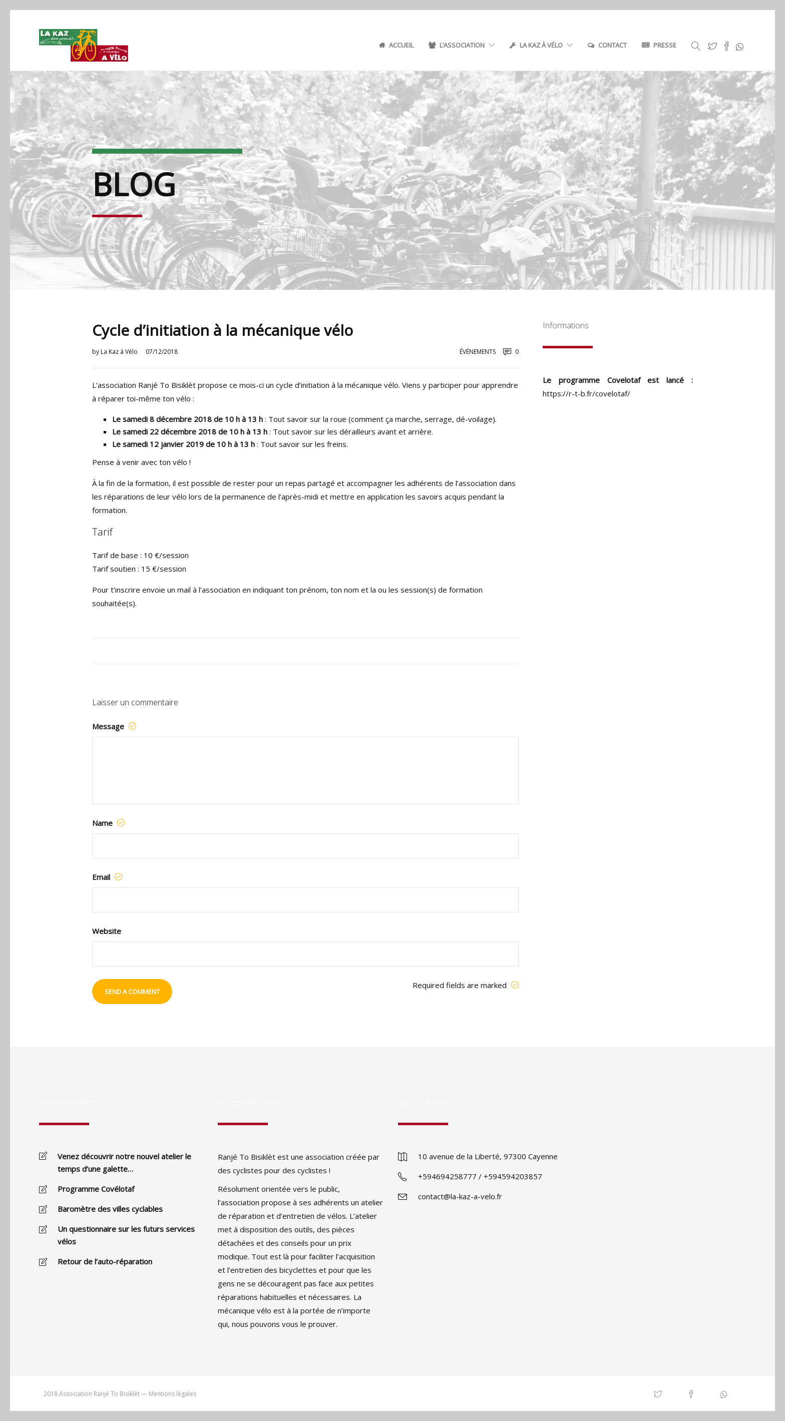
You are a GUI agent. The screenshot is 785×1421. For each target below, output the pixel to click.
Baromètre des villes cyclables (110, 1209)
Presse (664, 45)
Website (106, 931)
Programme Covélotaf (96, 1189)
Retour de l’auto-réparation (105, 1261)
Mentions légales (172, 1393)
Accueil (401, 45)
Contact (612, 45)
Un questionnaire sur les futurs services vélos (126, 1235)
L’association (462, 45)
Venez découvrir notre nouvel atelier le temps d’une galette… (124, 1162)
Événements (478, 351)
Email (107, 877)
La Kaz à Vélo (541, 45)
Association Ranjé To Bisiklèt (99, 1393)
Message (114, 726)
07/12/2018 (162, 351)
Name (108, 823)
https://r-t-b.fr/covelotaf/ (586, 393)
